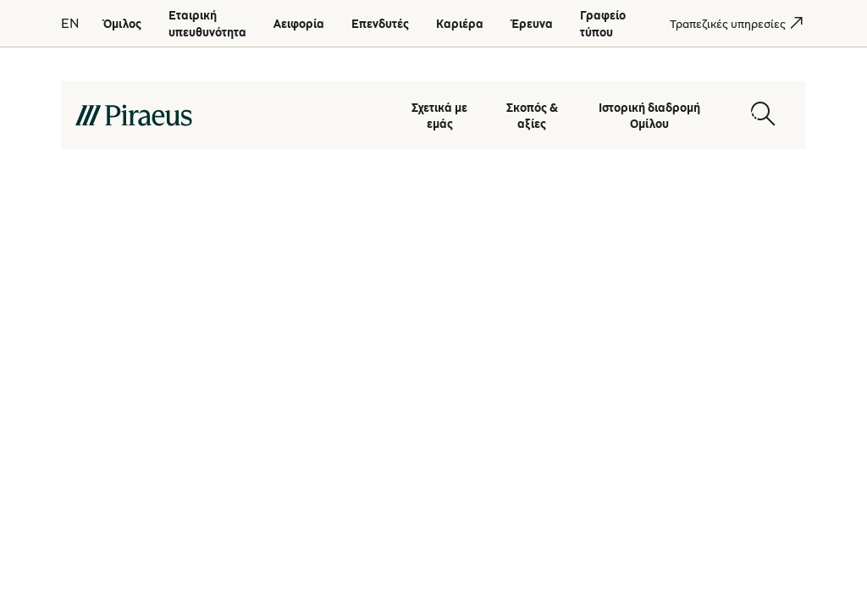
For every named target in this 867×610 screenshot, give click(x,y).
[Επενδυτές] (380, 23)
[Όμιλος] (122, 23)
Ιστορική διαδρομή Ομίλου (649, 114)
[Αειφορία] (299, 23)
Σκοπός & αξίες (532, 114)
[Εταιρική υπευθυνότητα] (207, 23)
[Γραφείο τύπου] (602, 23)
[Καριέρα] (459, 23)
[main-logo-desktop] (227, 114)
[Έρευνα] (531, 23)
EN (70, 23)
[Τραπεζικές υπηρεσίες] (727, 23)
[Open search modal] (763, 114)
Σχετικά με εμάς (439, 114)
